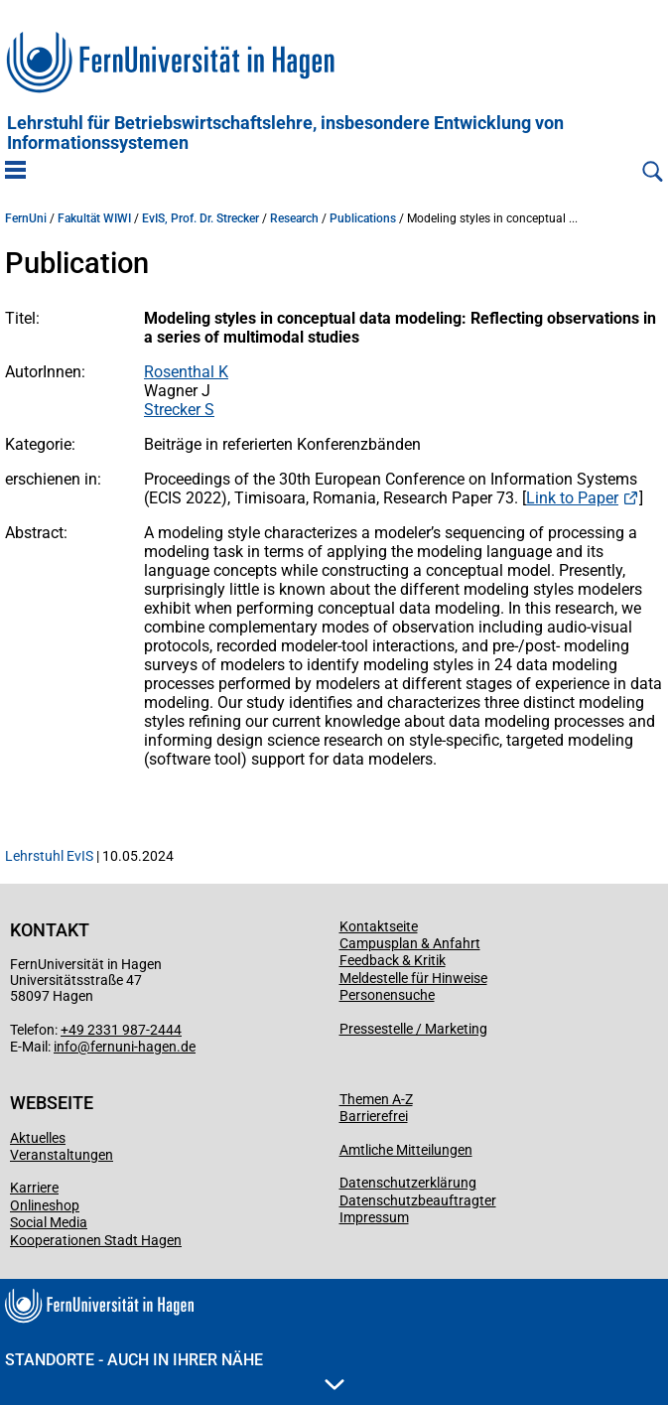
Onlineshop (44, 1205)
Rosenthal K (186, 371)
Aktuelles (38, 1138)
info (65, 1046)
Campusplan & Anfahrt (409, 943)
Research (294, 218)
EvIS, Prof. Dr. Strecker (200, 218)
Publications (363, 218)
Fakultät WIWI (94, 218)
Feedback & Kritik (392, 960)
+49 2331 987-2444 (121, 1030)
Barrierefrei (373, 1116)
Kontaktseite (378, 926)
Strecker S (179, 409)
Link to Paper (572, 498)
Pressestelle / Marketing (413, 1029)
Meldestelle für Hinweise (413, 978)
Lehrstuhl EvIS (49, 856)
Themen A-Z (376, 1099)
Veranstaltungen (61, 1155)
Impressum (374, 1217)
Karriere (34, 1187)
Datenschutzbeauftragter (417, 1200)
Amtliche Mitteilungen (405, 1150)
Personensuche (387, 995)
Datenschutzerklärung (407, 1183)
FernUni (26, 218)
